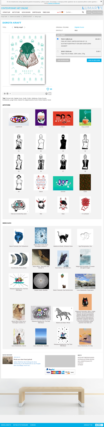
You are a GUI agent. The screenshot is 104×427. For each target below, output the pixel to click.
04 (85, 143)
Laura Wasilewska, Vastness (41, 337)
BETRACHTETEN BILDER (20, 425)
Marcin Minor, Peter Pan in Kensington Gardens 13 (19, 313)
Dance (41, 183)
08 (85, 163)
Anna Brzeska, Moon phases (19, 261)
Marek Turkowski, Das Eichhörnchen (63, 282)
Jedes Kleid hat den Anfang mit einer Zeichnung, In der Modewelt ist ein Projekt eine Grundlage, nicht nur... (27, 363)
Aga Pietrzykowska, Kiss (85, 238)
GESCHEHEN (26, 12)
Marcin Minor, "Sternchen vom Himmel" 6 (41, 259)
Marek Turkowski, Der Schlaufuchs (18, 238)
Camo (85, 183)
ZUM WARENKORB (63, 60)
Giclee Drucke (42, 98)
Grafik (24, 98)
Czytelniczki (19, 120)
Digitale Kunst (18, 98)
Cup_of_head (85, 118)
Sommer (63, 184)
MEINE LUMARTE (6, 425)
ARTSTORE (16, 12)
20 (51, 89)
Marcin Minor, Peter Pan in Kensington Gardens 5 (41, 237)
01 (19, 143)
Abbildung (34, 98)
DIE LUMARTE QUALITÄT (85, 361)
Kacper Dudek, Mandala (41, 282)
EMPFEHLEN (36, 12)
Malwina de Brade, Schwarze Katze (63, 238)
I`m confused (85, 205)
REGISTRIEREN (97, 12)
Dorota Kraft (9, 98)
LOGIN (89, 12)
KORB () (32, 425)
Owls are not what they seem (19, 206)
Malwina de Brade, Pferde (63, 315)
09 (19, 183)
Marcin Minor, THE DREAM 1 (63, 259)
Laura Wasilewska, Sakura (19, 337)
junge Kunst (13, 100)
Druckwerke (6, 100)
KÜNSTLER (6, 12)
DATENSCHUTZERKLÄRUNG (86, 359)
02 (41, 143)
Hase (63, 205)
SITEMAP (80, 365)
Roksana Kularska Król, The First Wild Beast (19, 282)
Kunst (49, 100)
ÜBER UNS (46, 12)
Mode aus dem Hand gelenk (23, 359)
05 (19, 163)
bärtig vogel (38, 16)
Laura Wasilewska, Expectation (85, 282)
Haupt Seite (4, 16)
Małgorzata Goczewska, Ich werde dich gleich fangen (85, 259)
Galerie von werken (15, 16)
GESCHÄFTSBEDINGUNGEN (86, 357)
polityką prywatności (54, 3)
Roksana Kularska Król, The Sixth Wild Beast (41, 314)
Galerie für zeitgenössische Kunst (28, 100)
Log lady (41, 118)
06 (41, 163)
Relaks (63, 119)
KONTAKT (80, 363)
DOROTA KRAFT (28, 16)
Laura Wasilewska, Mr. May (85, 337)
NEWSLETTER (88, 425)
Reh (41, 205)
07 (63, 163)
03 (63, 143)
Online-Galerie (42, 100)
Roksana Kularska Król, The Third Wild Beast (63, 337)
